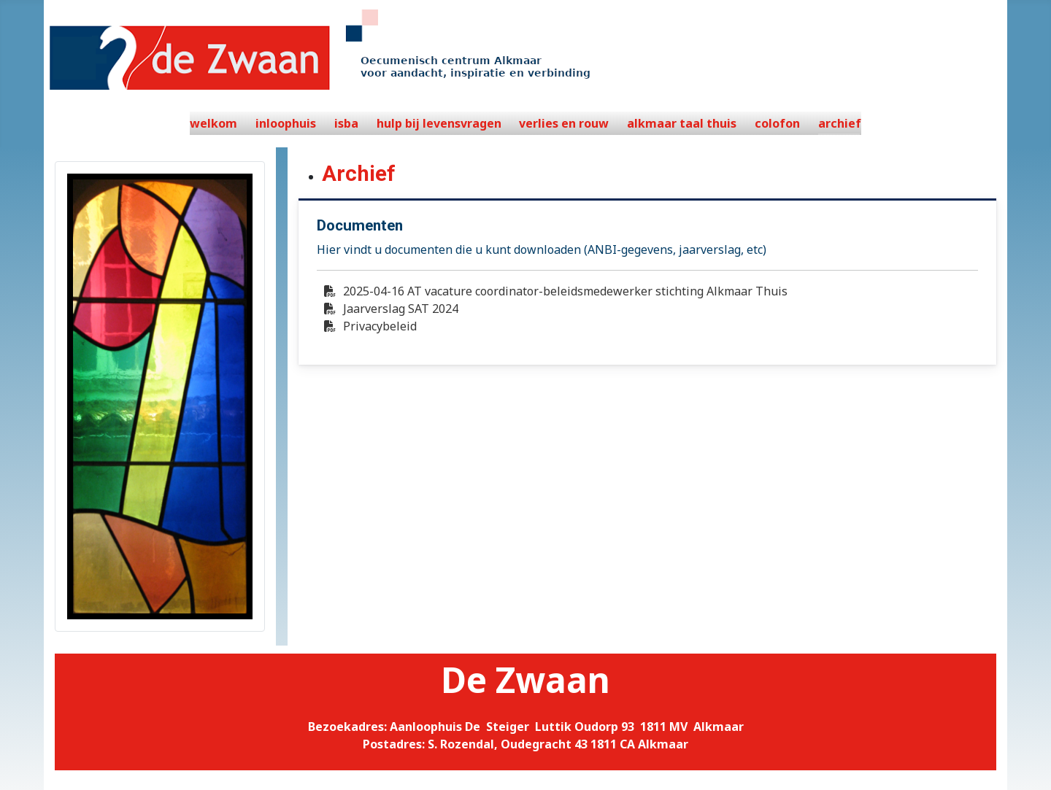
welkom (213, 123)
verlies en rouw (564, 123)
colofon (777, 123)
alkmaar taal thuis (681, 123)
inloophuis (285, 123)
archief (839, 123)
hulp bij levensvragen (439, 123)
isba (346, 123)
